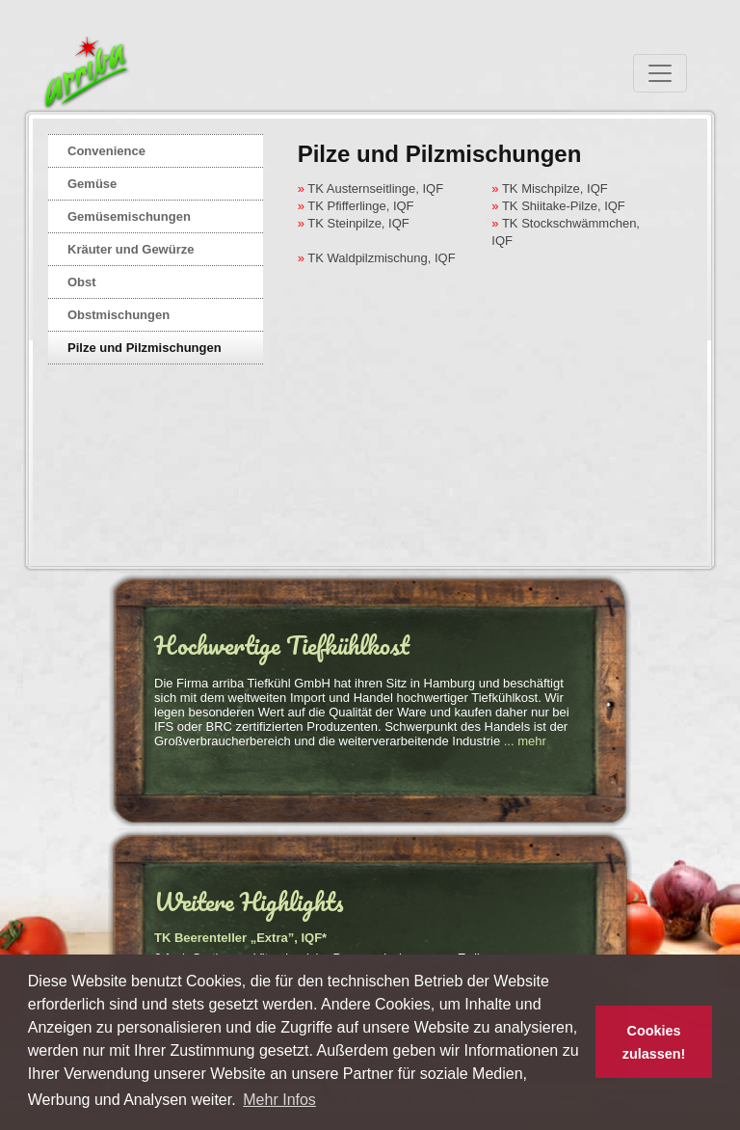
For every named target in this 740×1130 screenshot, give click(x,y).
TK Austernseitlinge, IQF (373, 188)
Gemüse (92, 183)
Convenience (106, 151)
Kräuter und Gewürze (130, 249)
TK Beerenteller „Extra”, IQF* (240, 937)
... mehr (525, 741)
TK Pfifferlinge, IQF (359, 206)
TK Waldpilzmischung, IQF (380, 258)
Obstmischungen (118, 315)
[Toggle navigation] (660, 73)
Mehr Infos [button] (279, 1099)
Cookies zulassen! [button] (654, 1042)
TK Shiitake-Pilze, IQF (562, 206)
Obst (81, 282)
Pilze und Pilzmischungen (144, 347)
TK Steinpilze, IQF (357, 223)
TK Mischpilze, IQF (553, 188)
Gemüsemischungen (129, 216)
